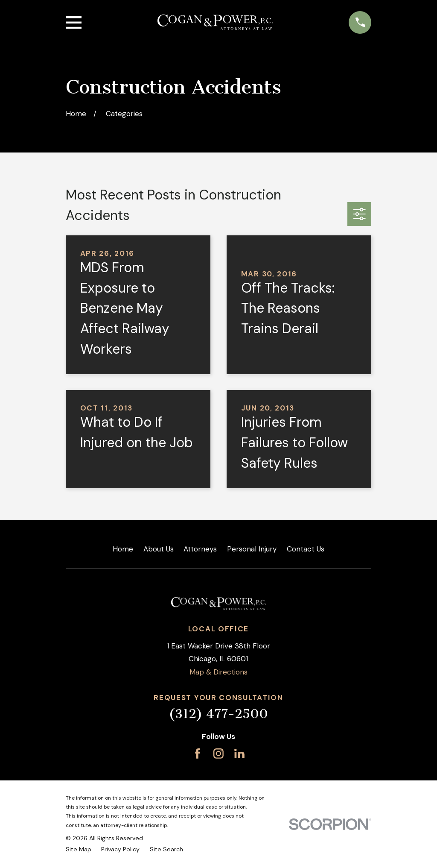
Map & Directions (218, 672)
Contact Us (305, 549)
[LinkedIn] (239, 753)
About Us (158, 549)
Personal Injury (252, 549)
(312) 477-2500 (218, 714)
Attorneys (200, 549)
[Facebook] (197, 753)
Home (123, 549)
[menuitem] (78, 849)
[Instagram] (218, 753)
